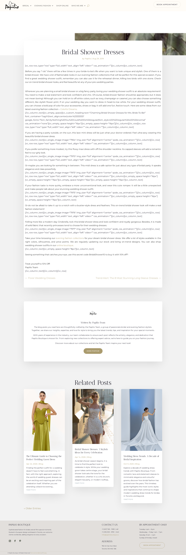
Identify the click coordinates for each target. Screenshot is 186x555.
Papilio (88, 58)
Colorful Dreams (68, 109)
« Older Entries (32, 508)
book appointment (152, 545)
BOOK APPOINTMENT (167, 4)
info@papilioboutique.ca (110, 535)
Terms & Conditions (36, 553)
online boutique (65, 245)
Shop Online (62, 6)
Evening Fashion (42, 6)
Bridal (26, 6)
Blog (41, 464)
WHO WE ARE (77, 6)
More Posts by (93, 351)
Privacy (45, 553)
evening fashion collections (70, 238)
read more (31, 490)
